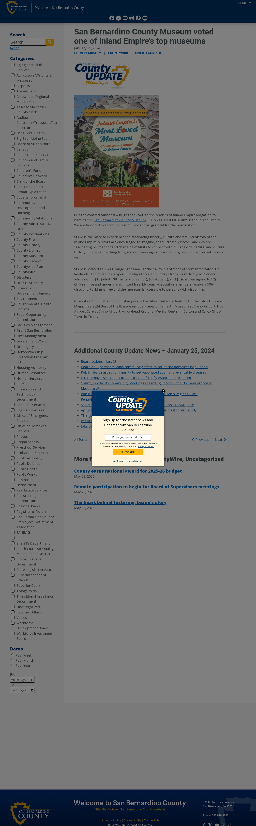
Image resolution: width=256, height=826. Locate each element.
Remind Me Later (135, 461)
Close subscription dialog (163, 390)
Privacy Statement (146, 446)
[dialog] (128, 428)
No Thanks (118, 461)
